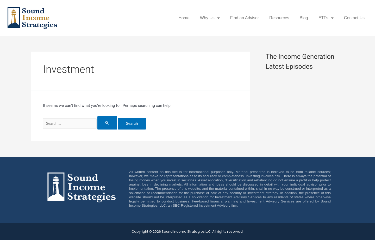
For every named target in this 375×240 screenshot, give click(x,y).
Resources (279, 18)
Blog (304, 18)
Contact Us (354, 18)
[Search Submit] (112, 123)
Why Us (210, 18)
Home (184, 18)
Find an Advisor (244, 18)
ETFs (326, 18)
